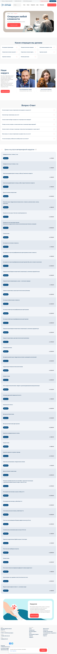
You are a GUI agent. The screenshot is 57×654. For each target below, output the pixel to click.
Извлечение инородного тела (46, 47)
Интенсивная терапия (33, 634)
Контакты (45, 634)
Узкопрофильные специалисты (49, 632)
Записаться (6, 158)
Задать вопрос (52, 1)
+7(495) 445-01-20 (17, 1)
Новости (45, 635)
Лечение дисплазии (25, 56)
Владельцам (31, 630)
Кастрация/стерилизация (7, 47)
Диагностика (46, 628)
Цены (37, 4)
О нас (24, 4)
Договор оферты (32, 631)
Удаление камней (43, 52)
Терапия (31, 635)
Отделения (33, 4)
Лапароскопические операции (27, 47)
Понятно (43, 650)
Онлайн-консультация (44, 1)
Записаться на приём (52, 4)
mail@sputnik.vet (4, 639)
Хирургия (31, 637)
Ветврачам (42, 4)
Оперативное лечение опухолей (9, 52)
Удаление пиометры (6, 56)
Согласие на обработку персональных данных (6, 649)
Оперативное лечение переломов (28, 52)
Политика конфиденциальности (5, 646)
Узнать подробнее (13, 650)
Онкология (45, 630)
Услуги (28, 4)
